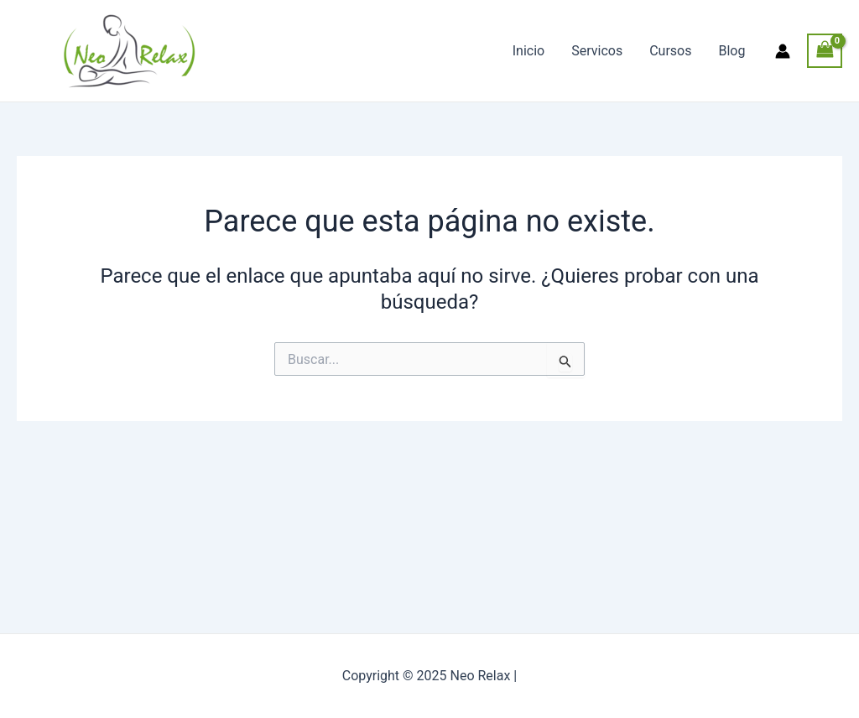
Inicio (528, 51)
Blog (731, 51)
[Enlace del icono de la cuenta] (782, 51)
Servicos (596, 51)
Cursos (670, 51)
